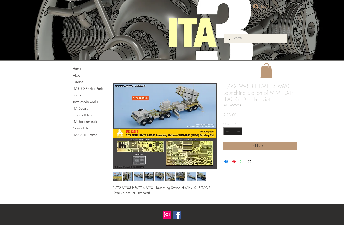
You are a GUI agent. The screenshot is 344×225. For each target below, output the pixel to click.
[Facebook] (177, 215)
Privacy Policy (82, 115)
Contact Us (80, 128)
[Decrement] (226, 131)
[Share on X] (249, 161)
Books (77, 95)
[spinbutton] (233, 131)
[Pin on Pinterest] (233, 161)
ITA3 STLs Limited (85, 135)
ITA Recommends (85, 122)
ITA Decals (80, 108)
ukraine (78, 82)
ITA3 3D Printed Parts (88, 88)
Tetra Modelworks (85, 102)
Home (77, 69)
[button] (266, 70)
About (77, 75)
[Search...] (255, 38)
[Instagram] (167, 215)
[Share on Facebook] (226, 161)
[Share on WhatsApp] (241, 161)
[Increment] (239, 131)
